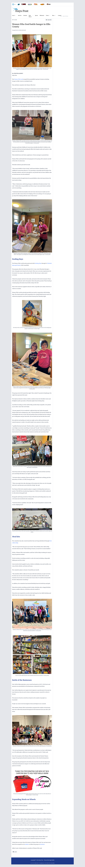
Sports (36, 15)
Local (13, 15)
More (53, 15)
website (27, 844)
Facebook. (42, 844)
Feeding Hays (38, 263)
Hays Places (30, 16)
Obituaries (42, 15)
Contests (25, 15)
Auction (19, 15)
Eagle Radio (51, 860)
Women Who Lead (18, 79)
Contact (59, 15)
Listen (47, 15)
